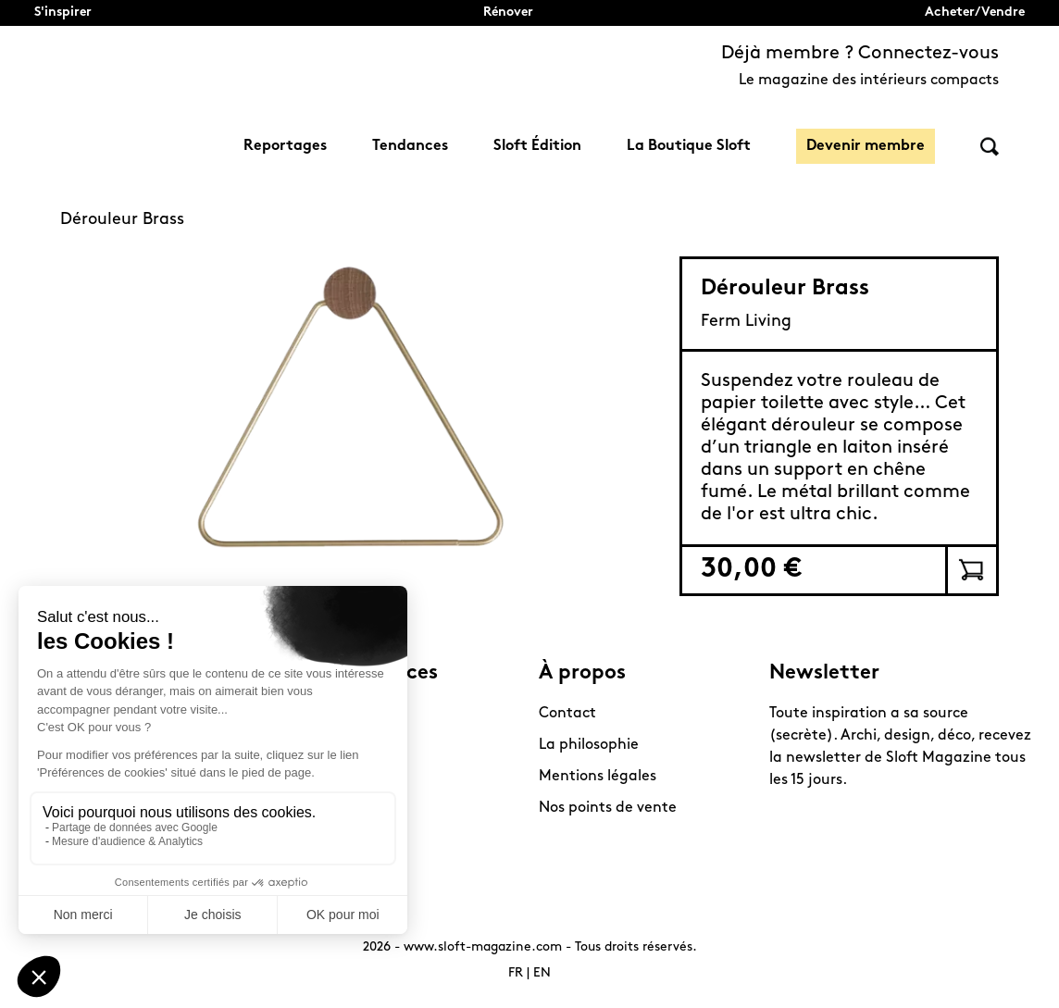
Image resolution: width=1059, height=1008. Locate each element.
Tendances (410, 146)
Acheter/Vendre (975, 12)
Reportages (285, 146)
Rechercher (989, 146)
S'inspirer (63, 12)
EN (542, 973)
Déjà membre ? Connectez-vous (860, 53)
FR (515, 973)
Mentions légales (597, 776)
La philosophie (589, 745)
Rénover (508, 12)
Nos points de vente (608, 808)
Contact (567, 713)
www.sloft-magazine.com (483, 947)
